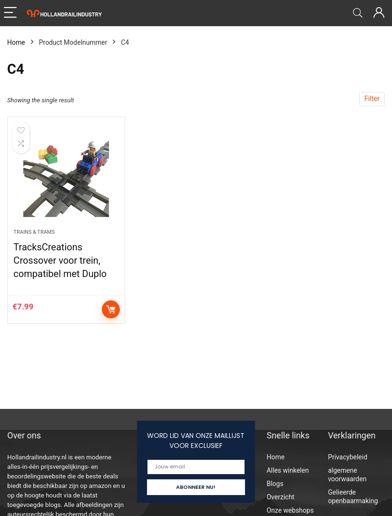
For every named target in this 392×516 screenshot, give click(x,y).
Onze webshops (290, 510)
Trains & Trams (34, 232)
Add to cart (111, 309)
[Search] (357, 13)
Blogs (274, 483)
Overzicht (280, 497)
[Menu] (11, 13)
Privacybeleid (347, 457)
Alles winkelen (287, 470)
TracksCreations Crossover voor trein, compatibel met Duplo (60, 260)
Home (16, 42)
